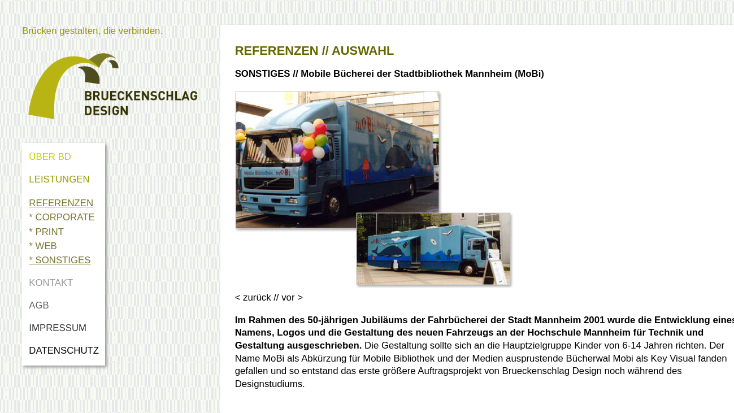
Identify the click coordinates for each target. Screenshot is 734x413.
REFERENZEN (61, 203)
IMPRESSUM (57, 328)
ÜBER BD (50, 156)
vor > (292, 297)
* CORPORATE (61, 217)
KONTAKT (51, 282)
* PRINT (46, 232)
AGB (39, 305)
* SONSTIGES (59, 260)
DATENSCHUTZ (66, 350)
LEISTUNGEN (59, 179)
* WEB (43, 246)
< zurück (253, 297)
